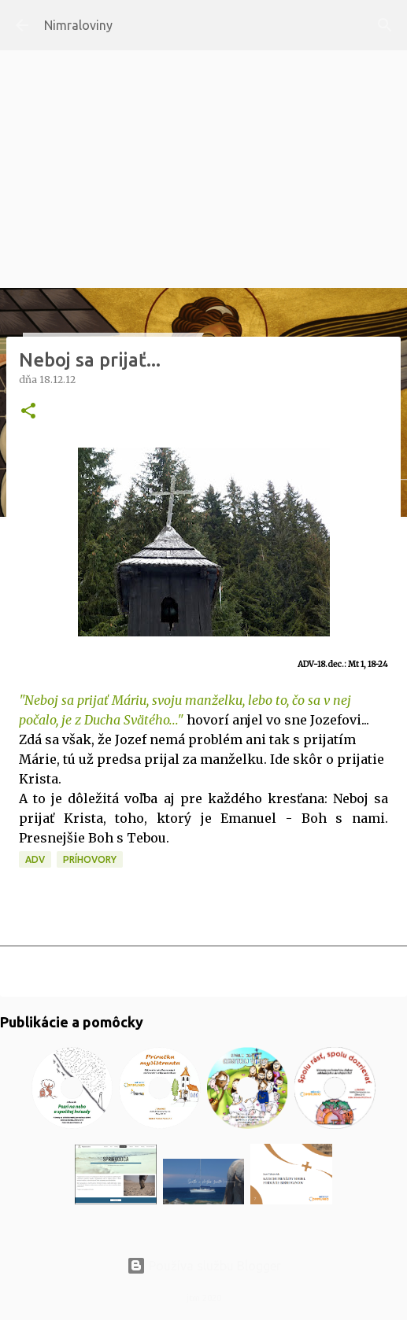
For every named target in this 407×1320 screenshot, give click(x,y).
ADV (35, 859)
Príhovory (90, 859)
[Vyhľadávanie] (385, 25)
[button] (28, 411)
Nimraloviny (78, 25)
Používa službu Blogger (204, 1266)
